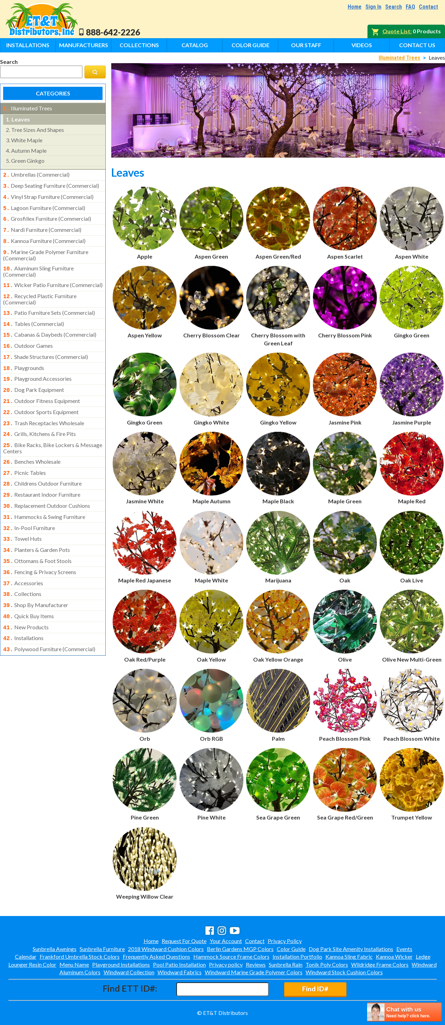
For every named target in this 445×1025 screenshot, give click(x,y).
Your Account (226, 941)
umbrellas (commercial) (36, 174)
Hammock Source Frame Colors (231, 956)
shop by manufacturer (35, 578)
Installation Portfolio (297, 956)
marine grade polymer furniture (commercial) (45, 249)
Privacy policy (226, 964)
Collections (139, 45)
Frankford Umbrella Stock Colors (80, 956)
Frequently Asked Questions (156, 956)
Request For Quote (184, 941)
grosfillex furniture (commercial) (47, 215)
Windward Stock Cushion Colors (344, 972)
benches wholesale (31, 444)
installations (23, 609)
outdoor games (28, 335)
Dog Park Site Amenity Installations (351, 949)
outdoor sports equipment (41, 397)
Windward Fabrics (179, 972)
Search (393, 6)
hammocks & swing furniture (44, 496)
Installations (27, 45)
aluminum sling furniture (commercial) (38, 264)
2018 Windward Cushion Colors (166, 949)
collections (22, 568)
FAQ (410, 6)
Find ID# (315, 989)
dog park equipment (33, 376)
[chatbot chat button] (404, 1012)
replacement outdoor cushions (46, 485)
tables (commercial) (33, 315)
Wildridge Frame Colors (379, 964)
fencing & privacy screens (39, 548)
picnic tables (24, 455)
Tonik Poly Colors (327, 964)
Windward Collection (129, 972)
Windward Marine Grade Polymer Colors (253, 972)
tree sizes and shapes (35, 129)
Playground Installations (121, 964)
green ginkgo (25, 160)
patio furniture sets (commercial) (49, 304)
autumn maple (26, 149)
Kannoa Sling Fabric (349, 956)
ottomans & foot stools (37, 537)
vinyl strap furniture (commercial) (48, 195)
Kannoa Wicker (394, 956)
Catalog (194, 45)
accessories (23, 558)
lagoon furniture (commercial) (44, 205)
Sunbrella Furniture (102, 949)
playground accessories (37, 366)
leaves (18, 118)
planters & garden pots (36, 527)
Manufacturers (83, 45)
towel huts (22, 516)
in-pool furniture (29, 506)
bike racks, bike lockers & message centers (52, 431)
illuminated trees (27, 108)
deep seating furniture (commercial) (51, 184)
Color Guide (250, 45)
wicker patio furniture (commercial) (53, 278)
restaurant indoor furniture (41, 475)
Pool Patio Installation (179, 964)
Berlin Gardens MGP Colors (240, 949)
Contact (428, 6)
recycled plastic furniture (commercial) (39, 291)
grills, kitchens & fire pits (39, 418)
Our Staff (306, 45)
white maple (24, 139)
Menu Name (74, 964)
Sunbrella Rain (285, 964)
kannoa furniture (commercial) (44, 236)
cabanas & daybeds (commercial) (49, 325)
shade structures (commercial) (45, 346)
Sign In (373, 6)
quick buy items (28, 589)
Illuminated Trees (399, 57)
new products (26, 599)
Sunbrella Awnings (54, 949)
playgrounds (23, 356)
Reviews (256, 964)
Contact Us (417, 45)
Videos (361, 45)
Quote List (396, 31)
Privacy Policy (285, 941)
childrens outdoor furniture (42, 465)
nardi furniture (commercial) (42, 225)
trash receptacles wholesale (43, 408)
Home (355, 6)
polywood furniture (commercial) (49, 620)
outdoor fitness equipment (41, 387)
